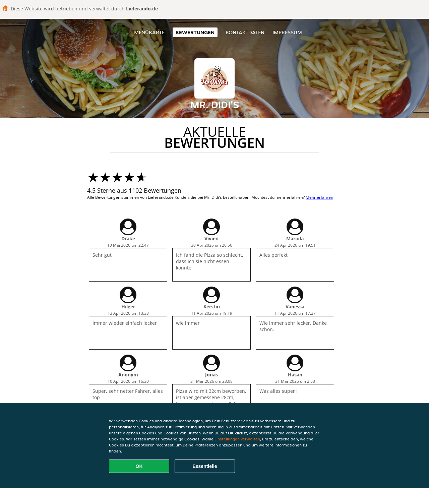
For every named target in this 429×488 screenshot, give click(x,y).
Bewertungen (195, 32)
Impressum (287, 32)
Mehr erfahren (319, 197)
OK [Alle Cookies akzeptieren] (139, 466)
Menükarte (149, 32)
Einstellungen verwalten (237, 438)
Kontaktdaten (245, 32)
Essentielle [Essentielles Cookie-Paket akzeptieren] (204, 466)
